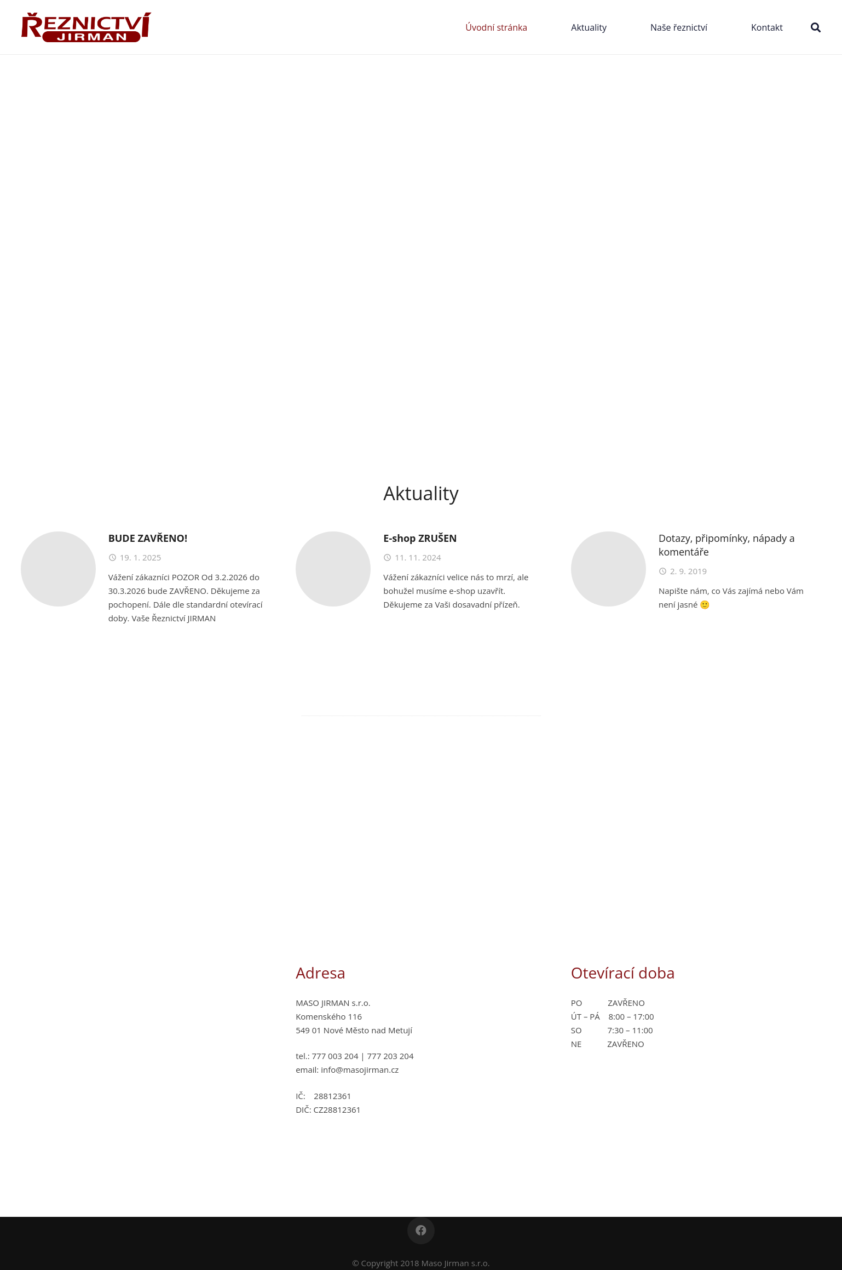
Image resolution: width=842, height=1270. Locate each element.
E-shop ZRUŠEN (420, 538)
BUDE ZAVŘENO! (147, 538)
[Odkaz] (87, 27)
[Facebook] (421, 1230)
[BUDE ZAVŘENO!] (58, 569)
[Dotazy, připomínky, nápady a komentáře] (608, 569)
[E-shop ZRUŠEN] (333, 569)
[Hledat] (816, 27)
